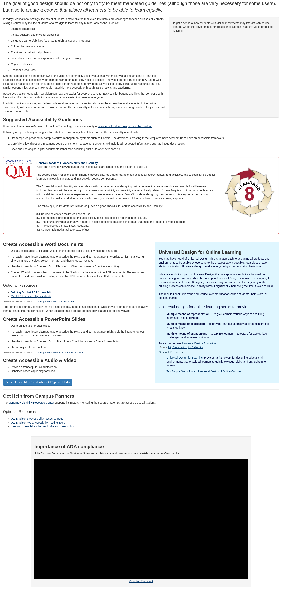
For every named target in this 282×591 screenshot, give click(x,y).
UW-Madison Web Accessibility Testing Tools (38, 422)
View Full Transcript (141, 581)
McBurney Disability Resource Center (31, 402)
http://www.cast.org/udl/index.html (185, 347)
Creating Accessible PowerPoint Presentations (59, 352)
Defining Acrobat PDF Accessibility (32, 292)
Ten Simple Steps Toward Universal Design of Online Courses (204, 371)
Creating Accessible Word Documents (54, 301)
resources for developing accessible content (125, 126)
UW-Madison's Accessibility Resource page (37, 418)
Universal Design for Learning (185, 357)
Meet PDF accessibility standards (31, 296)
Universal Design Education (199, 343)
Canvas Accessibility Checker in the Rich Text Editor (42, 426)
